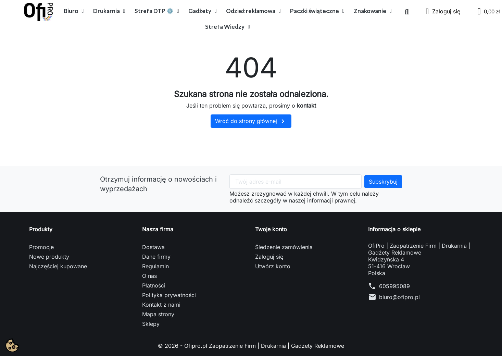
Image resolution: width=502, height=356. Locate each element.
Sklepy (151, 323)
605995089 (394, 286)
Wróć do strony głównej (251, 121)
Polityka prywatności (169, 295)
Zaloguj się (269, 256)
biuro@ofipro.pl (399, 297)
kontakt (306, 105)
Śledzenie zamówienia (284, 247)
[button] (407, 12)
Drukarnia (109, 11)
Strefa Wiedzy (227, 27)
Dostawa (153, 247)
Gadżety (202, 11)
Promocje (41, 247)
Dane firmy (156, 256)
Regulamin (155, 266)
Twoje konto (271, 229)
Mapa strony (158, 314)
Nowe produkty (49, 256)
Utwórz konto (272, 266)
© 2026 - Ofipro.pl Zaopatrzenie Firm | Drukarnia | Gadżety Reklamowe (251, 345)
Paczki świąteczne (317, 11)
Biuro (74, 11)
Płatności (153, 285)
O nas (149, 275)
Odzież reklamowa (253, 11)
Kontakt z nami (161, 304)
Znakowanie (373, 11)
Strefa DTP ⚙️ (157, 11)
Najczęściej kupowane (58, 266)
